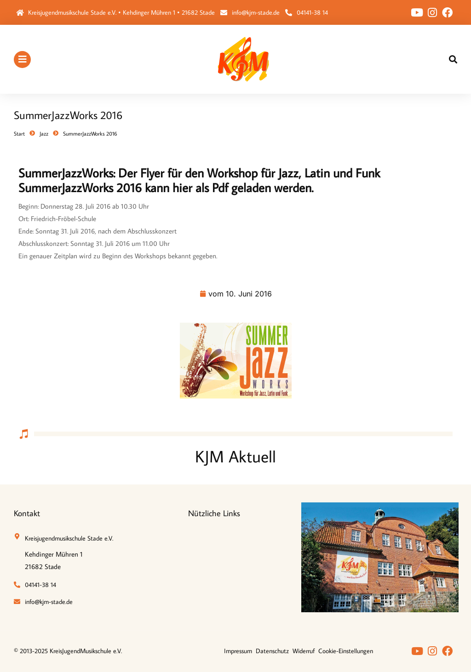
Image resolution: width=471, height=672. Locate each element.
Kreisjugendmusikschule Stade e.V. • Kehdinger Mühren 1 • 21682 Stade (121, 12)
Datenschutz (272, 651)
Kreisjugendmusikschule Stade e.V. (69, 538)
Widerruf (304, 651)
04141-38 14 (312, 12)
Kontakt (27, 513)
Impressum (238, 651)
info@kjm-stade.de (256, 12)
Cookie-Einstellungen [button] (345, 651)
